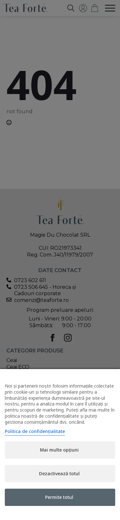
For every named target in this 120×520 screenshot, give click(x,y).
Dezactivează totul (59, 473)
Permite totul (59, 497)
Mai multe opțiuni (59, 450)
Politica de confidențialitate (35, 431)
